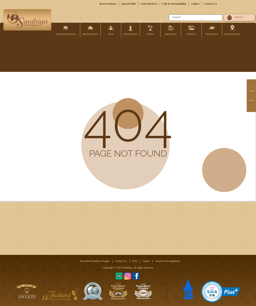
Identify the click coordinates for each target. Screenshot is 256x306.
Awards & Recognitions (167, 261)
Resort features (108, 3)
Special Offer (128, 3)
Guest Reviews (149, 3)
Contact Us (210, 3)
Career (146, 261)
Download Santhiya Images (95, 261)
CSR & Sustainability (174, 3)
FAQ (134, 261)
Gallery (195, 3)
